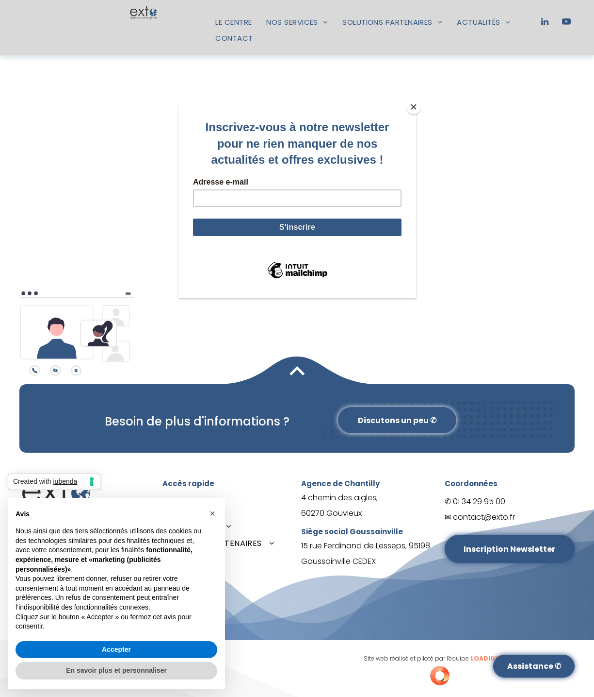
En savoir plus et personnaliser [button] (116, 670)
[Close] (413, 107)
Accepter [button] (116, 649)
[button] (212, 513)
